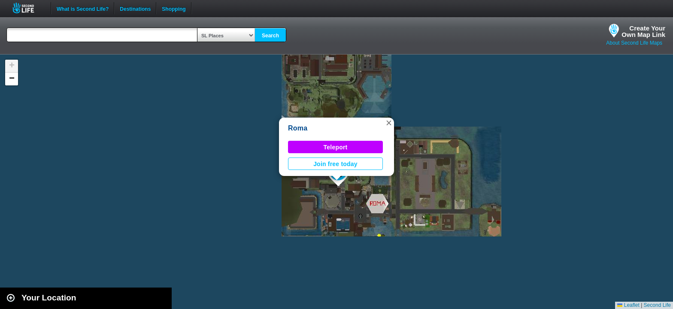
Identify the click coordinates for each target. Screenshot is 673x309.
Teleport (336, 147)
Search (270, 36)
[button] (389, 123)
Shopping (173, 8)
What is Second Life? (83, 8)
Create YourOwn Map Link (643, 31)
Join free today (335, 164)
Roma (297, 128)
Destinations (135, 8)
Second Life (28, 8)
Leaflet (628, 305)
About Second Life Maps (634, 43)
